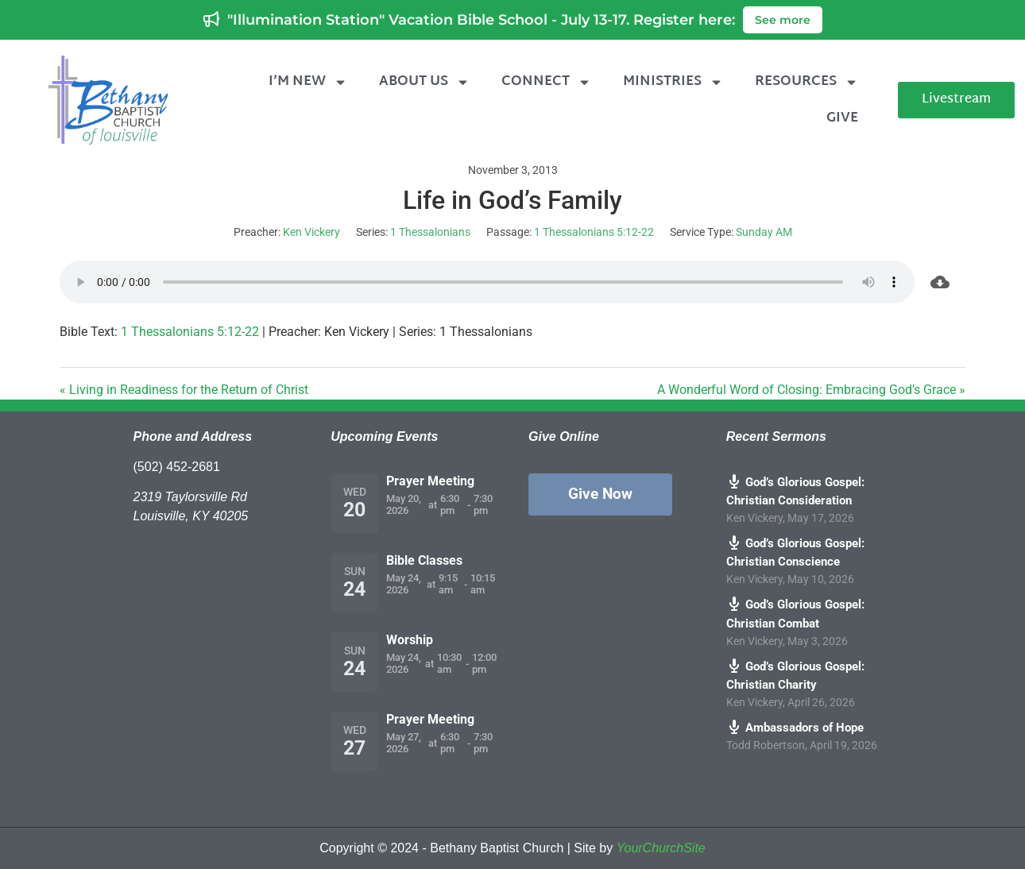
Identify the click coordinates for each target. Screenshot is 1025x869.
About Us (424, 82)
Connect (546, 82)
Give (842, 118)
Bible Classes (424, 560)
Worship (409, 639)
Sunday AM (764, 232)
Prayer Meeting (430, 481)
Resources (806, 82)
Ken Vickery (311, 232)
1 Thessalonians (430, 232)
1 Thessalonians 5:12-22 (594, 232)
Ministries (673, 82)
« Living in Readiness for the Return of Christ (184, 389)
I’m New (308, 82)
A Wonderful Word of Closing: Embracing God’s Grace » (811, 389)
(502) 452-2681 (176, 466)
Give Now (600, 494)
